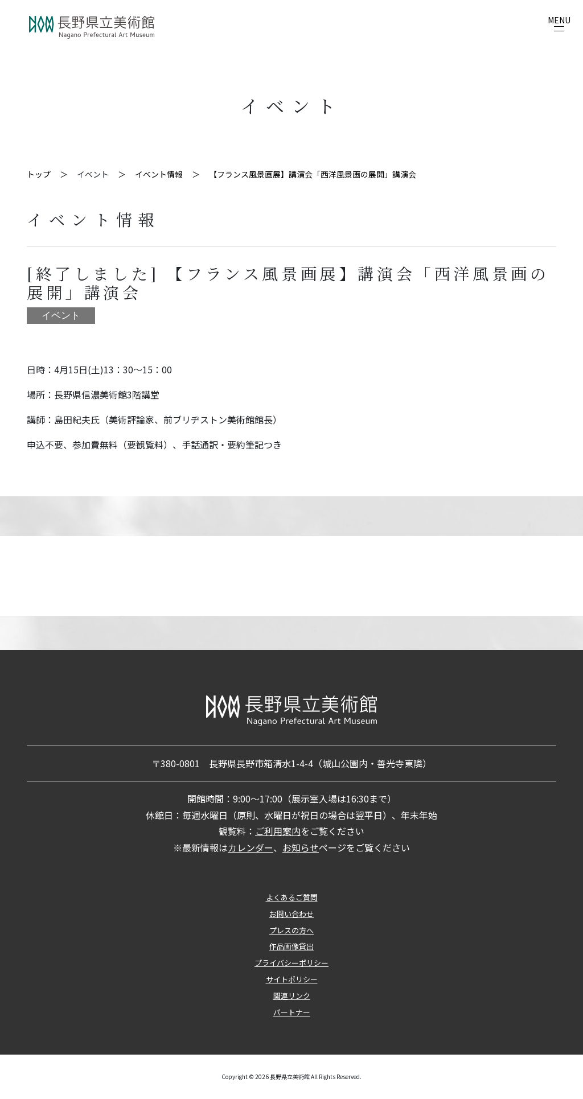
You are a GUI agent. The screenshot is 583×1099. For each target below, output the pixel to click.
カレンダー (250, 847)
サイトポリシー (292, 979)
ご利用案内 (278, 831)
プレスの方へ (291, 930)
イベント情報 (159, 174)
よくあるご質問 (292, 897)
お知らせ (300, 847)
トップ (39, 174)
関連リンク (291, 995)
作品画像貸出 (291, 946)
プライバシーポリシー (291, 962)
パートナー (291, 1012)
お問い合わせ (291, 913)
